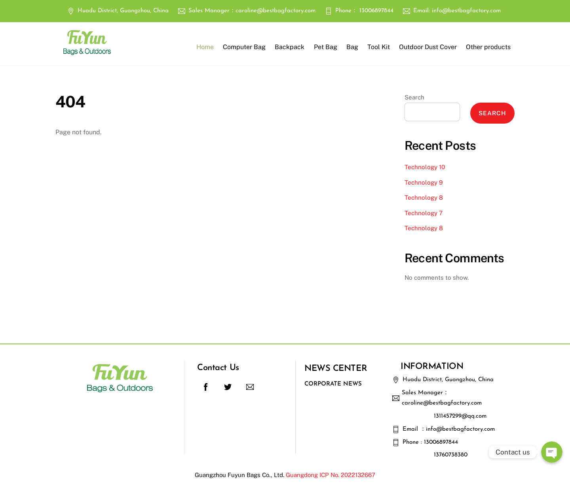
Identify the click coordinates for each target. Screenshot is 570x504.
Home (205, 47)
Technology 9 (424, 182)
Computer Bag (244, 47)
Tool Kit (378, 47)
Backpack (289, 47)
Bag (352, 47)
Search (414, 97)
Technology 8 (424, 197)
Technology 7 (424, 213)
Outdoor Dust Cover (428, 47)
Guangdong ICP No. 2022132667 (330, 475)
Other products (488, 47)
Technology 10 (425, 167)
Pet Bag (325, 47)
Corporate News (333, 384)
